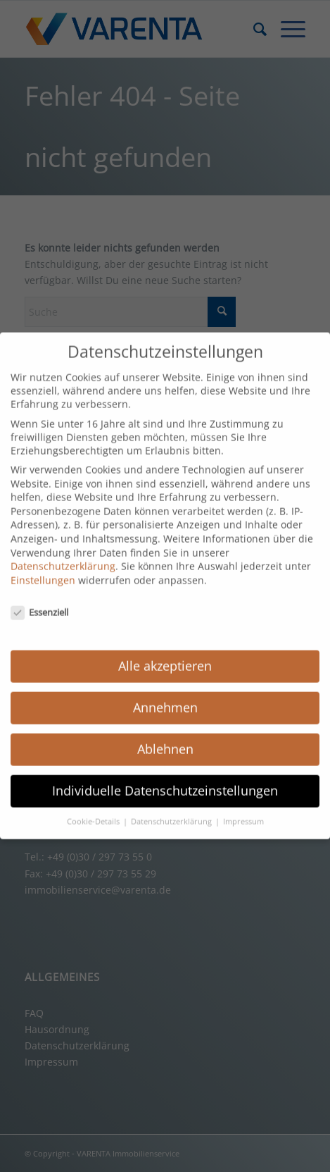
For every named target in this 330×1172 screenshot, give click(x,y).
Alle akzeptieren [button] (165, 654)
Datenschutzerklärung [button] (172, 809)
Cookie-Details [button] (94, 809)
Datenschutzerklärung (63, 554)
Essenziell (39, 599)
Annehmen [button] (165, 695)
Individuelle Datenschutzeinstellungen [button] (165, 778)
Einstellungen (43, 567)
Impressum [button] (243, 809)
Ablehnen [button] (165, 736)
